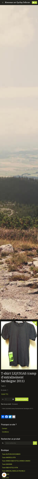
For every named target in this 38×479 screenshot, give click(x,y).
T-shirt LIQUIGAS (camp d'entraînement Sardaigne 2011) (17, 408)
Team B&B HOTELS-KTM (10, 467)
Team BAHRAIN (7, 464)
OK (35, 443)
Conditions (5, 432)
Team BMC (5, 474)
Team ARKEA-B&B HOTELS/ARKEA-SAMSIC (16, 461)
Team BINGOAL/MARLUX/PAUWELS (13, 471)
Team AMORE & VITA (9, 457)
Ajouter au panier (21, 399)
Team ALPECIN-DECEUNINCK (11, 454)
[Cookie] (4, 475)
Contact (4, 428)
